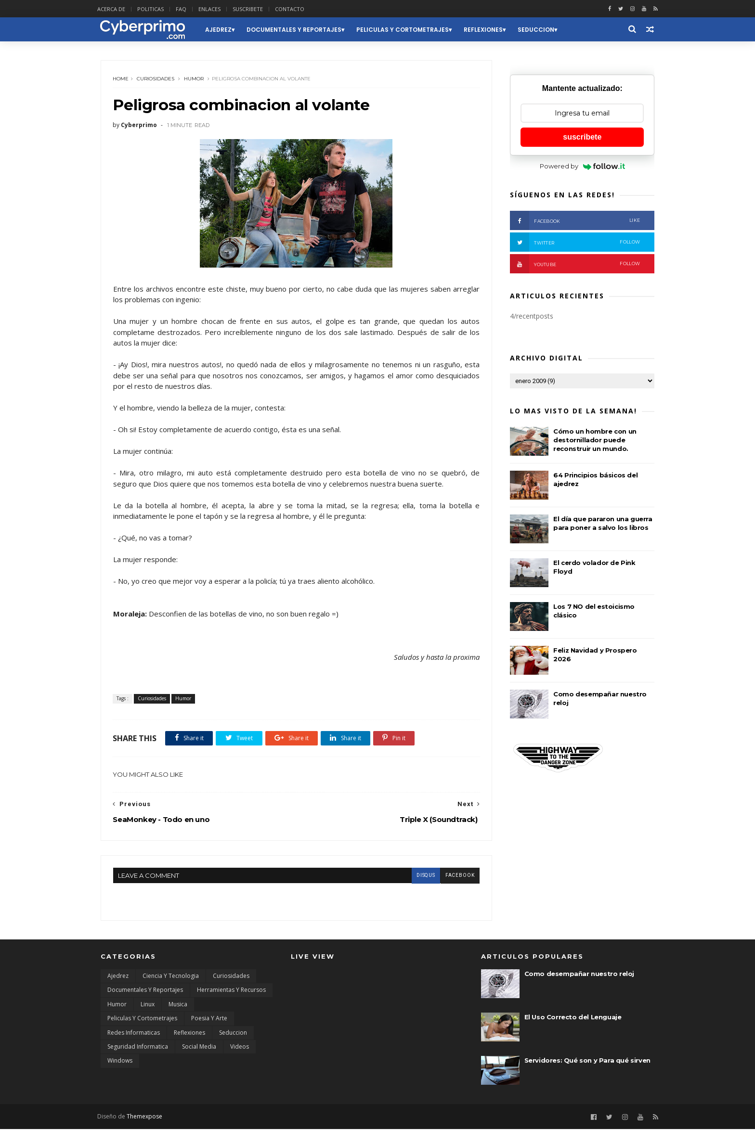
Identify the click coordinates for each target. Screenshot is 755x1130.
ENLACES (213, 9)
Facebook (575, 221)
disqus (419, 876)
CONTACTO (293, 9)
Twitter (575, 242)
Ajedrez (221, 30)
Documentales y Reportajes (296, 30)
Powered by (582, 166)
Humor (194, 79)
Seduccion (539, 30)
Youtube (575, 264)
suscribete (582, 137)
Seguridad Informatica (137, 1047)
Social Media (199, 1047)
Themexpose (148, 1117)
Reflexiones (486, 30)
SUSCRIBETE (251, 9)
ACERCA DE (115, 9)
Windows (119, 1062)
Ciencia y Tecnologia (171, 977)
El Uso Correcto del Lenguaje (573, 1018)
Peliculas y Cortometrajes (405, 30)
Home (121, 79)
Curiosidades (156, 79)
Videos (239, 1047)
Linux (148, 1005)
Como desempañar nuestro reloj (579, 974)
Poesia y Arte (209, 1019)
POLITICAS (154, 9)
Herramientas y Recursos (231, 991)
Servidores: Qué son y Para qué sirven (587, 1061)
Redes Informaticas (133, 1033)
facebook (454, 876)
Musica (178, 1005)
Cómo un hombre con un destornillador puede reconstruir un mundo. (595, 440)
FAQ (184, 9)
